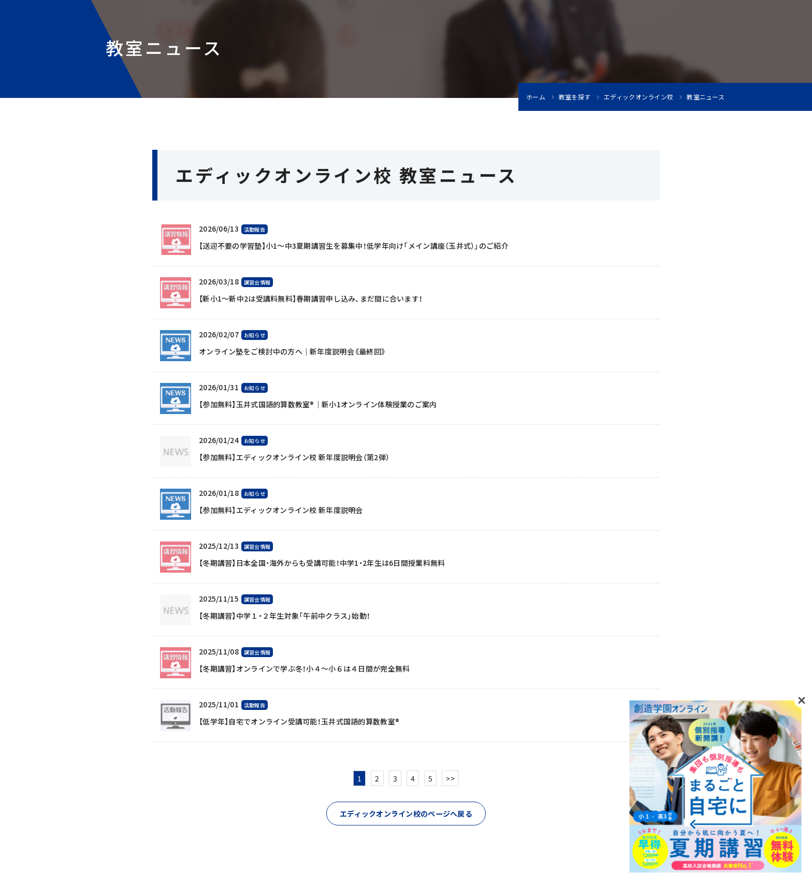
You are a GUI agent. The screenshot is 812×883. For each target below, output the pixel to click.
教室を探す (574, 97)
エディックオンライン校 (638, 97)
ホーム (535, 97)
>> (450, 778)
